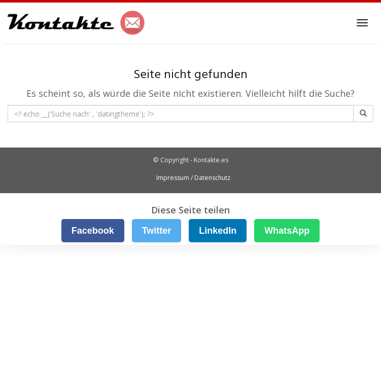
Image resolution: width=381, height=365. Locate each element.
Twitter (156, 231)
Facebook (93, 231)
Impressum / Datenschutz (193, 177)
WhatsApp (286, 231)
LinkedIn (217, 231)
